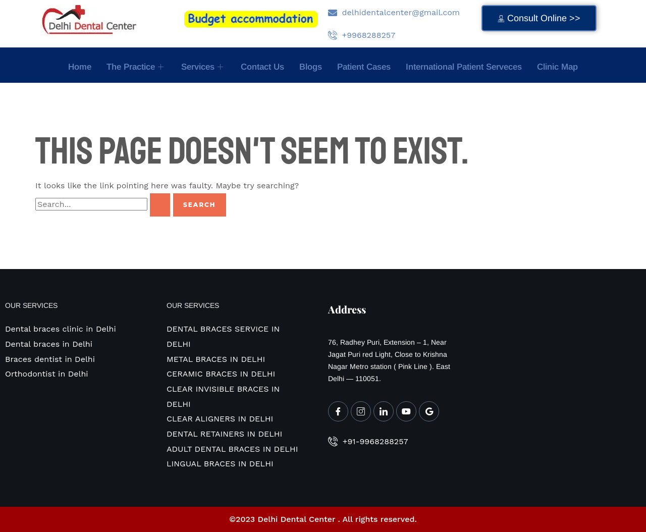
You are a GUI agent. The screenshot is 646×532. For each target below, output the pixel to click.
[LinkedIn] (383, 411)
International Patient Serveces (464, 67)
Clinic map (557, 67)
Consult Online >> (539, 18)
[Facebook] (338, 411)
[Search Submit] (160, 205)
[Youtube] (406, 411)
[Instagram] (361, 411)
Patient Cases (364, 67)
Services (203, 67)
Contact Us (262, 67)
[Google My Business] (429, 411)
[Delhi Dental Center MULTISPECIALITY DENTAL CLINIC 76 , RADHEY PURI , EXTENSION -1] (543, 355)
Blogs (310, 67)
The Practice (136, 67)
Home (79, 67)
